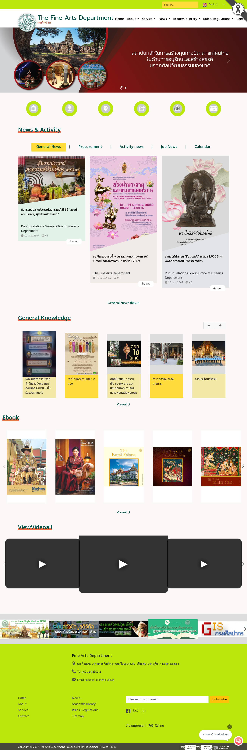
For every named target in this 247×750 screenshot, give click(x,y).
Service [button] (147, 19)
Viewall (123, 404)
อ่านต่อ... (74, 242)
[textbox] (213, 4)
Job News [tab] (169, 147)
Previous (201, 326)
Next (211, 326)
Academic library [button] (185, 19)
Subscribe (220, 699)
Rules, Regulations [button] (217, 19)
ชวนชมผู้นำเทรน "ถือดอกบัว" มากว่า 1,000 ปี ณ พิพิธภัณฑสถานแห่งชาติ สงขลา (193, 259)
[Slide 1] (121, 88)
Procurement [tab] (90, 147)
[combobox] (213, 4)
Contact (23, 715)
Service (23, 709)
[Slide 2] (125, 88)
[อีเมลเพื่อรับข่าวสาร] (167, 698)
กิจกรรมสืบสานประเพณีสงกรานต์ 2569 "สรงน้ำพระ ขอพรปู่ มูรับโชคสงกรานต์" (49, 212)
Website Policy (75, 746)
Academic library (84, 703)
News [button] (163, 19)
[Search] (180, 5)
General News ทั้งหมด (123, 303)
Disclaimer (92, 746)
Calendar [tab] (203, 147)
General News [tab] (48, 147)
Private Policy (108, 746)
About (22, 703)
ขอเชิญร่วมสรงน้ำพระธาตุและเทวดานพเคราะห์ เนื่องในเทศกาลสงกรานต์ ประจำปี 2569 (120, 259)
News (76, 697)
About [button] (132, 19)
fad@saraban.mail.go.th (100, 679)
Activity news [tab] (131, 147)
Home (119, 19)
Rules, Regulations (85, 709)
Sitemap (78, 715)
